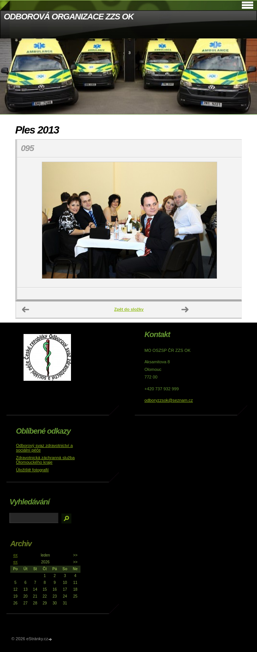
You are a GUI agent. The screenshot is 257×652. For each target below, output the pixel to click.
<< (15, 555)
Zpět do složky (129, 309)
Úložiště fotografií (32, 470)
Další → (185, 309)
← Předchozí (26, 309)
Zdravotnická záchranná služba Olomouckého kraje (45, 459)
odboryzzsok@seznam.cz (168, 400)
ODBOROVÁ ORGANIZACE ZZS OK (69, 16)
